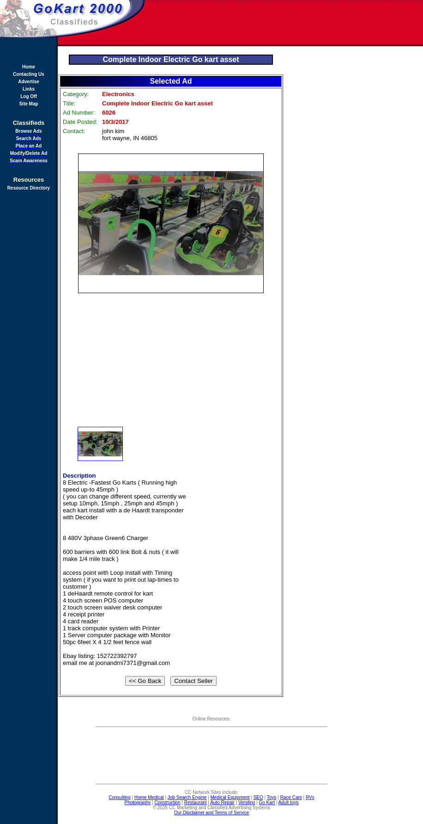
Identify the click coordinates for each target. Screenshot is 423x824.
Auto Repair (222, 802)
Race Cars (291, 797)
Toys (272, 797)
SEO (258, 797)
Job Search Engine (187, 797)
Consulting (119, 797)
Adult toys (288, 802)
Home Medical (149, 797)
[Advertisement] (27, 339)
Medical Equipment (230, 797)
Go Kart (266, 802)
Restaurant (195, 802)
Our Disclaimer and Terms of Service (211, 812)
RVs (310, 797)
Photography (138, 802)
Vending (246, 802)
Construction (167, 802)
